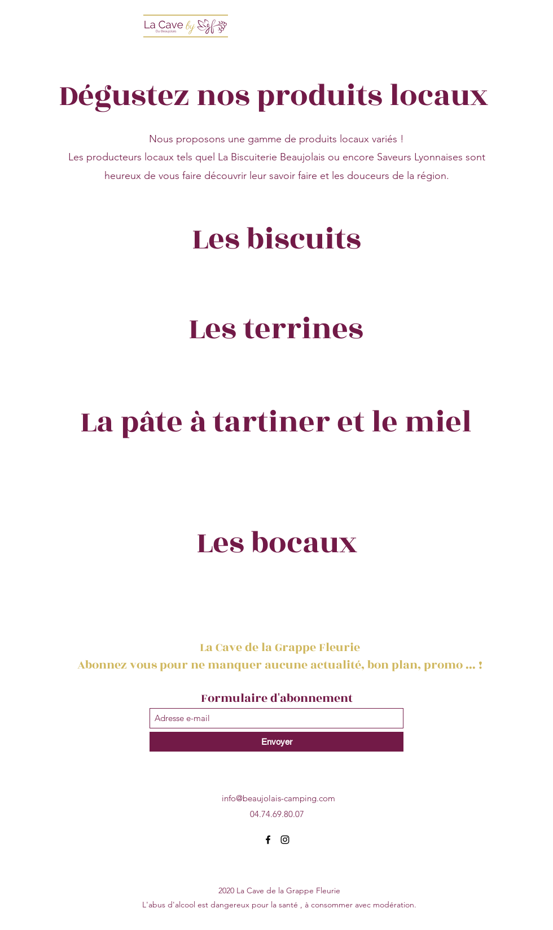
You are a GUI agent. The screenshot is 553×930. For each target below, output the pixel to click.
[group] (276, 281)
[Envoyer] (276, 742)
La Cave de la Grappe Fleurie (281, 647)
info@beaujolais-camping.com (278, 798)
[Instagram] (285, 839)
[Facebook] (268, 839)
